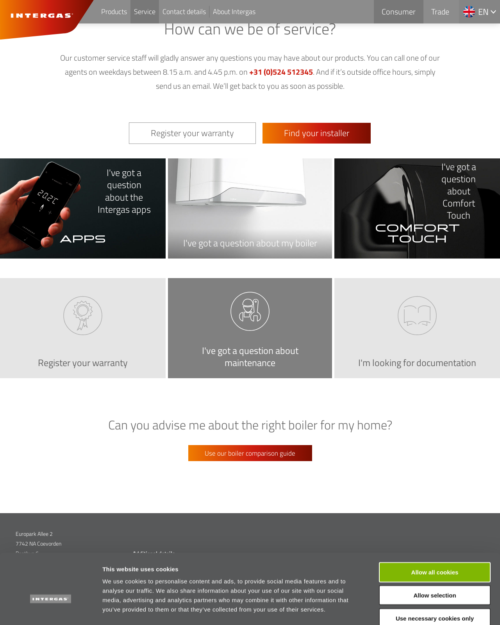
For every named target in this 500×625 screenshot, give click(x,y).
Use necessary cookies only (435, 575)
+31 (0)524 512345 (281, 72)
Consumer (399, 11)
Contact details (184, 11)
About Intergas (234, 11)
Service (144, 11)
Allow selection (434, 552)
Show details (410, 609)
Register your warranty (192, 133)
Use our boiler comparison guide (250, 453)
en (483, 11)
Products (114, 11)
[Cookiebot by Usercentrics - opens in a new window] (50, 610)
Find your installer (316, 133)
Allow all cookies (435, 529)
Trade (440, 11)
